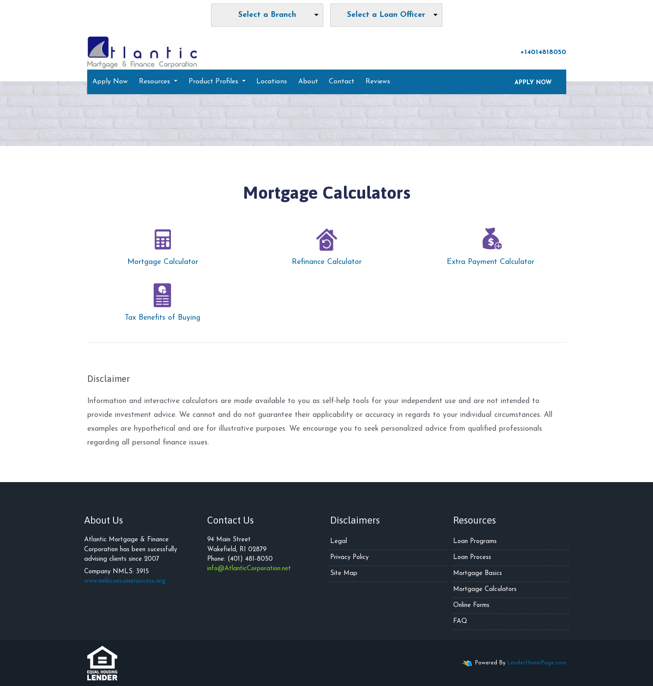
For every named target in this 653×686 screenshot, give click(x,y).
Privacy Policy (349, 557)
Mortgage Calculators (485, 589)
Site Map (343, 573)
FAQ (460, 621)
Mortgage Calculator (162, 245)
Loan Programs (475, 541)
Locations (271, 81)
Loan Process (472, 557)
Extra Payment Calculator (490, 245)
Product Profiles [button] (214, 81)
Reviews (378, 81)
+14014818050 (539, 52)
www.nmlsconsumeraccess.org (124, 581)
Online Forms (471, 605)
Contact (341, 81)
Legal (338, 541)
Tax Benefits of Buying (162, 300)
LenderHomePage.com (536, 663)
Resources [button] (155, 81)
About (308, 81)
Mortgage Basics (477, 573)
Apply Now (110, 81)
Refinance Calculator (327, 245)
